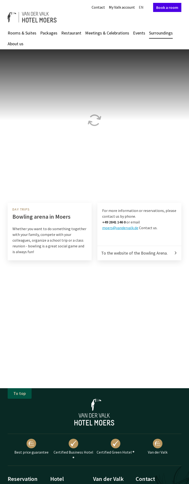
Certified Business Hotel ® (73, 449)
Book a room (167, 7)
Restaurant (71, 33)
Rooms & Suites (22, 33)
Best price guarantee (31, 447)
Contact (98, 7)
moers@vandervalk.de (120, 227)
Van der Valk (157, 447)
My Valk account (122, 7)
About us (15, 43)
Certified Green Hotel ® (115, 447)
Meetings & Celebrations (107, 33)
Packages (48, 33)
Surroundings (161, 33)
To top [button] (19, 393)
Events (139, 33)
